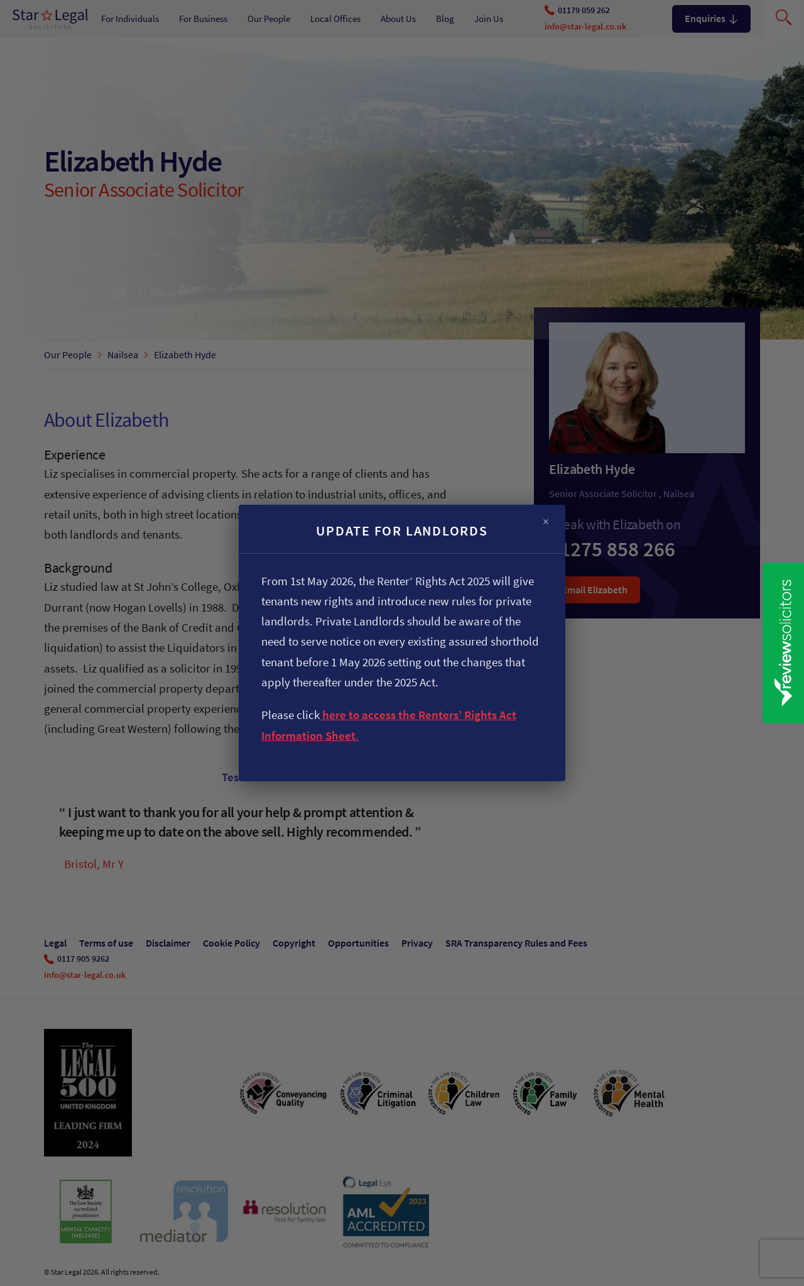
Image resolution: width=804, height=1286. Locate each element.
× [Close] (546, 522)
